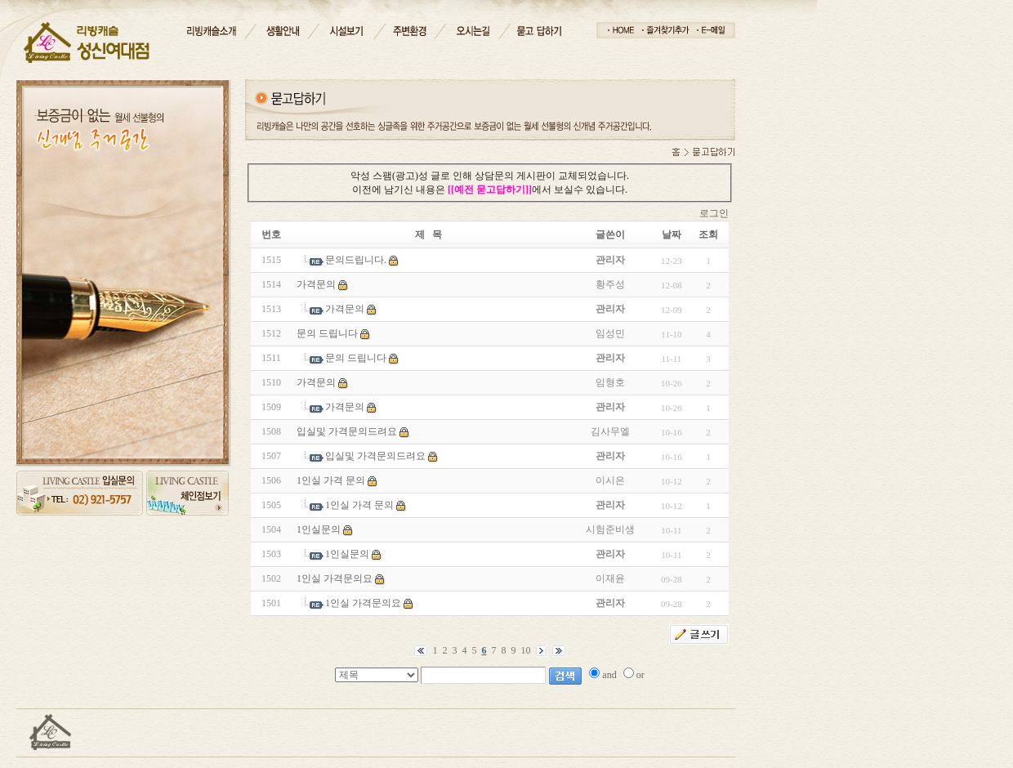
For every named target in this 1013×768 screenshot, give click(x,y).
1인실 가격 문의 (331, 480)
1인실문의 (319, 529)
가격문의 (316, 284)
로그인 (714, 213)
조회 (708, 234)
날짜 (671, 234)
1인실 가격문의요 (335, 578)
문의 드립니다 (327, 333)
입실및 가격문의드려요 (347, 431)
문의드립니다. (355, 260)
